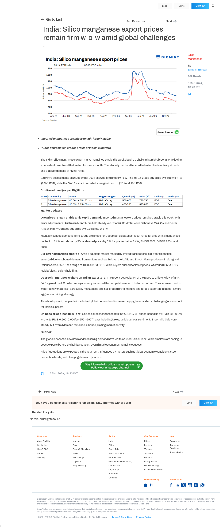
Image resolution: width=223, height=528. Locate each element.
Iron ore (76, 441)
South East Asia (116, 453)
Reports (8, 52)
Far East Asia (115, 457)
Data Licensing (151, 465)
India (111, 441)
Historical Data (12, 59)
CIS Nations (114, 465)
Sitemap (41, 457)
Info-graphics (150, 461)
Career (40, 453)
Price (6, 19)
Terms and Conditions (175, 446)
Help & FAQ (42, 449)
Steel (75, 453)
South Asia (114, 449)
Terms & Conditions (122, 517)
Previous (135, 21)
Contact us (42, 445)
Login (164, 6)
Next (171, 21)
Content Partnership (153, 469)
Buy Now (199, 6)
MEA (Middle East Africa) (120, 461)
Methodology (11, 66)
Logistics (77, 461)
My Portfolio (10, 12)
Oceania (113, 478)
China (111, 445)
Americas (113, 473)
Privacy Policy (176, 452)
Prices (147, 441)
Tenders (8, 39)
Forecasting (10, 25)
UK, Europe (114, 469)
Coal (75, 445)
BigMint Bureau (197, 69)
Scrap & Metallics (81, 449)
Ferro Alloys (78, 457)
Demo (181, 6)
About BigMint (43, 441)
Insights (8, 32)
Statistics (9, 46)
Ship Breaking (79, 465)
